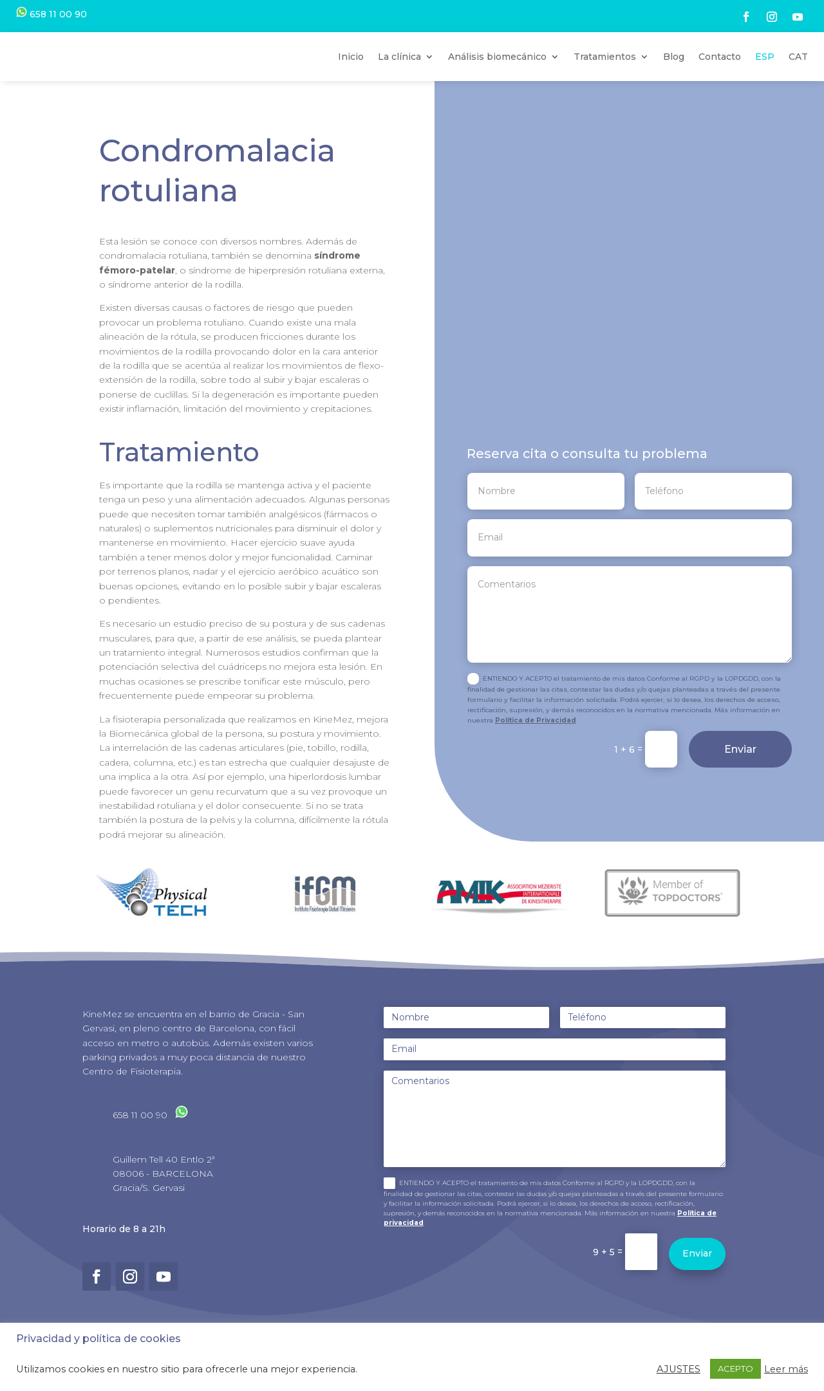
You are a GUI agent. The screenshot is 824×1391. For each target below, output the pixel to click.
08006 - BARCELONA (163, 1206)
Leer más (786, 1369)
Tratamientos (605, 72)
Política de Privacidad (535, 753)
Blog (673, 72)
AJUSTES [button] (678, 1369)
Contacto (719, 72)
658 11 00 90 (51, 14)
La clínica (399, 72)
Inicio (351, 72)
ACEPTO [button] (735, 1368)
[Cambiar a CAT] (798, 73)
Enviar (740, 782)
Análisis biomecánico (497, 72)
